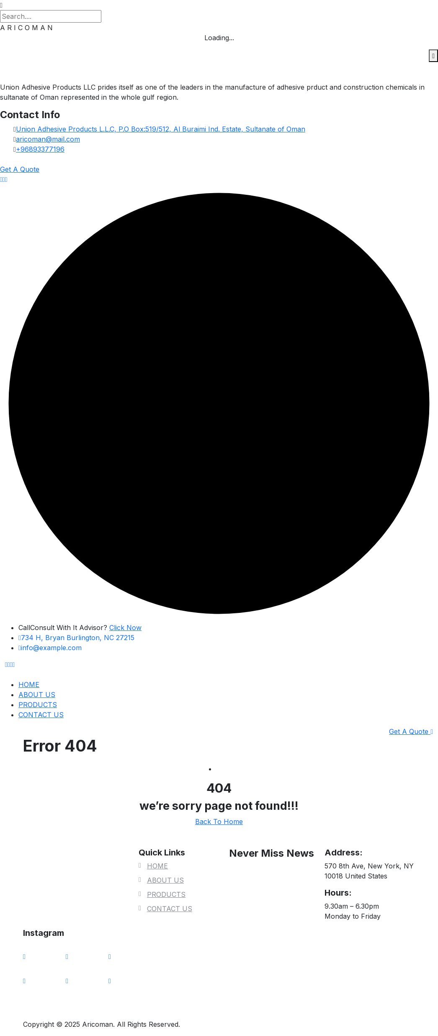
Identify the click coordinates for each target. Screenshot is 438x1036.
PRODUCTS (37, 704)
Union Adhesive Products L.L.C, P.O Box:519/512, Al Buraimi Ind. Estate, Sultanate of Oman (160, 129)
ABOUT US (36, 694)
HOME (28, 684)
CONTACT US (41, 714)
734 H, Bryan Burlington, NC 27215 (76, 637)
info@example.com (50, 647)
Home (225, 769)
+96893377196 (40, 149)
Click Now (125, 627)
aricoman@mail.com (48, 139)
